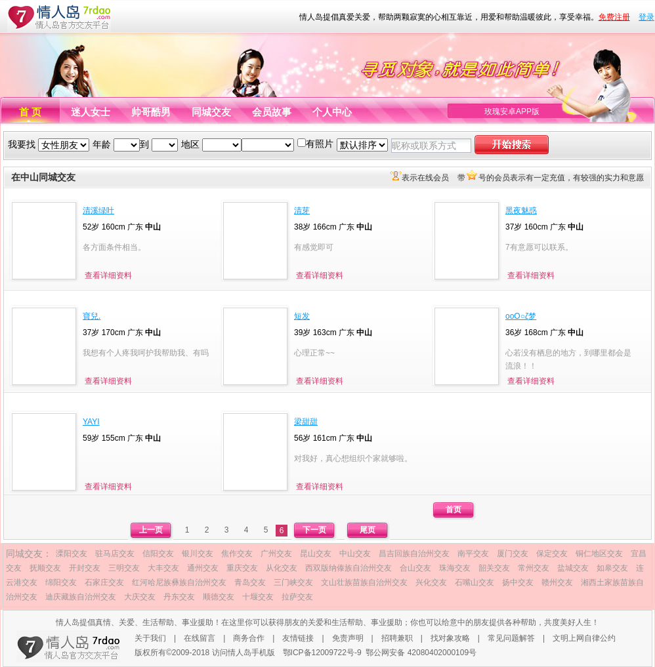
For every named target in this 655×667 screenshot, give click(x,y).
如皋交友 (612, 568)
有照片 (319, 143)
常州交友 (533, 568)
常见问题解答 (511, 638)
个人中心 (332, 111)
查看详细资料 (108, 275)
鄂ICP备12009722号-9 (322, 652)
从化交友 (281, 568)
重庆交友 (242, 568)
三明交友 (124, 568)
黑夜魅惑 (521, 210)
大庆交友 (140, 596)
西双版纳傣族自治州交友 (348, 568)
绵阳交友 (61, 582)
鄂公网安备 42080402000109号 (421, 652)
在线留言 (199, 638)
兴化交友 (431, 582)
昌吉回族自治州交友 (414, 553)
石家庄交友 (104, 582)
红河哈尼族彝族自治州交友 (179, 582)
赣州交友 (557, 582)
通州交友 (203, 568)
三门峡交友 (293, 582)
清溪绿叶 (98, 210)
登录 (646, 17)
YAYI (91, 421)
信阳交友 (158, 553)
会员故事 (271, 111)
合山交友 (415, 568)
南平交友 (473, 553)
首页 (453, 509)
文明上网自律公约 (584, 638)
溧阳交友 (71, 553)
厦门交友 (512, 553)
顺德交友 (218, 596)
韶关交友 (494, 568)
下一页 (314, 530)
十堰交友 (258, 596)
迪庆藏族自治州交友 (80, 596)
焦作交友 (237, 553)
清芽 (302, 210)
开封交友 (84, 568)
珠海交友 (455, 568)
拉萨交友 (297, 596)
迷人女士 (90, 111)
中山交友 (355, 553)
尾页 (367, 530)
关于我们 (150, 638)
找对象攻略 (450, 638)
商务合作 (248, 638)
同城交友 (211, 111)
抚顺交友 (45, 568)
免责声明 (348, 638)
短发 (302, 316)
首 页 (30, 111)
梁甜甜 (306, 421)
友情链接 (298, 638)
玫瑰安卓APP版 (511, 111)
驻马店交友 (115, 553)
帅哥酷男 (151, 111)
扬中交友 (518, 582)
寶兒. (91, 316)
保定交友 (552, 553)
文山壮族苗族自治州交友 (364, 582)
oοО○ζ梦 (520, 316)
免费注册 (614, 17)
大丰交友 (163, 568)
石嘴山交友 (474, 582)
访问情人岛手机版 (243, 652)
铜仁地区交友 (599, 553)
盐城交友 (573, 568)
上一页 (151, 530)
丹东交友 (179, 596)
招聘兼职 (397, 638)
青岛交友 (250, 582)
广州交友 (276, 553)
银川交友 (197, 553)
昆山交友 (315, 553)
